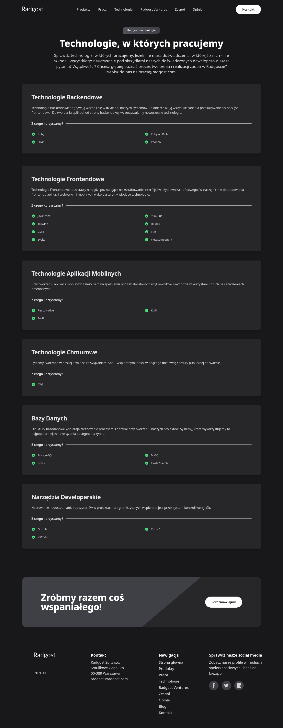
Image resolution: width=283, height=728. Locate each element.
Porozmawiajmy (223, 602)
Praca (102, 9)
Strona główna (171, 662)
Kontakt (248, 9)
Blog (162, 706)
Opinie (197, 9)
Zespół (180, 9)
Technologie (123, 9)
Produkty (83, 9)
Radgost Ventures (154, 9)
